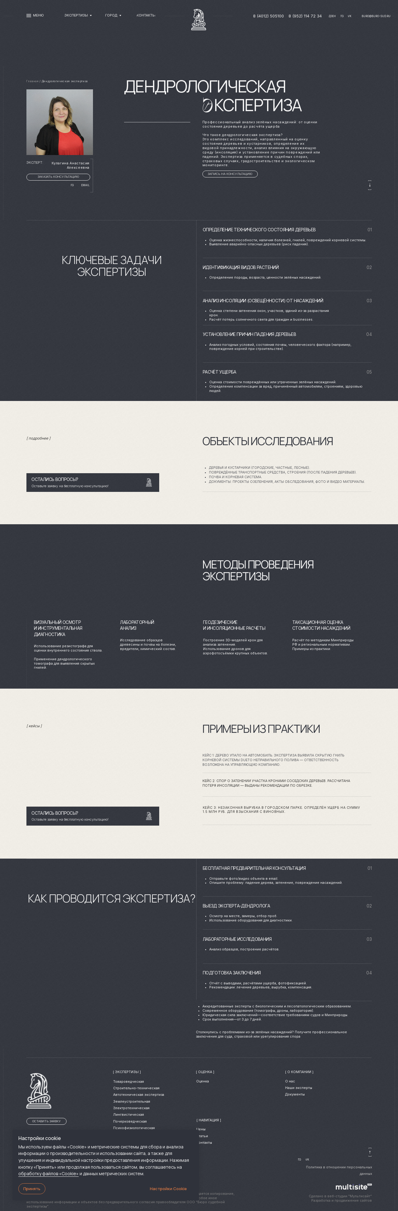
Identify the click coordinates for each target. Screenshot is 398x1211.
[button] (230, 174)
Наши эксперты (298, 1088)
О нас (290, 1081)
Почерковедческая (130, 1121)
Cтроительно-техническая (136, 1088)
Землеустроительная (131, 1102)
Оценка (202, 1081)
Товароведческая (128, 1082)
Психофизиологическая (134, 1128)
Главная (32, 81)
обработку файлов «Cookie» (48, 1173)
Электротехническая (131, 1108)
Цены (201, 1129)
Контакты (204, 1143)
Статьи (202, 1136)
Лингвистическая (128, 1115)
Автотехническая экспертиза (138, 1095)
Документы (295, 1094)
